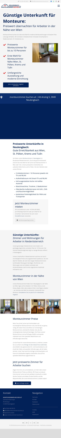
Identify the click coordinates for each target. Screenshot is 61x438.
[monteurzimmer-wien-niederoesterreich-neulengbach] (45, 52)
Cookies (34, 410)
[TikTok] (58, 1)
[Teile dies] (27, 423)
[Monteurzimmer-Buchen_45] (53, 306)
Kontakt (34, 399)
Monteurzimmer (27, 158)
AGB (33, 412)
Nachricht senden (9, 413)
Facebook (35, 402)
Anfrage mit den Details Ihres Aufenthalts (35, 345)
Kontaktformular (19, 216)
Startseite (35, 397)
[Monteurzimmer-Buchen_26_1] (23, 306)
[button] (59, 6)
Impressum (35, 414)
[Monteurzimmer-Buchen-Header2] (11, 6)
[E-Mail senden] (23, 423)
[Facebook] (51, 1)
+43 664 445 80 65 (10, 408)
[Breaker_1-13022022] (7, 306)
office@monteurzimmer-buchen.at (14, 410)
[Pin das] (38, 423)
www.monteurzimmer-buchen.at (13, 415)
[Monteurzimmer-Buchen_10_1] (38, 306)
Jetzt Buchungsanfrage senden (25, 220)
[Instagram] (56, 1)
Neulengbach (37, 158)
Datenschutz (35, 404)
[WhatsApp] (53, 1)
